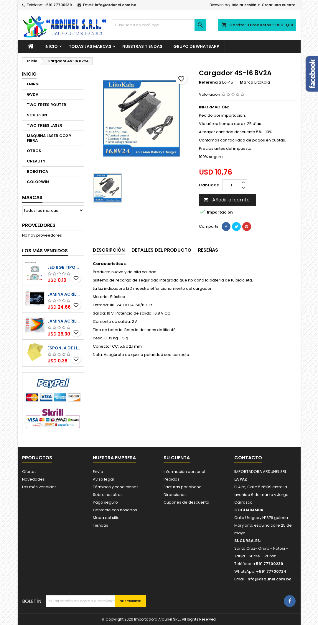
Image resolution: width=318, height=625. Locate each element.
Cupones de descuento (186, 502)
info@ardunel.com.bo (115, 4)
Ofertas (29, 471)
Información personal (184, 471)
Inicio (51, 46)
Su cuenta (177, 457)
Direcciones (175, 494)
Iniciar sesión (244, 4)
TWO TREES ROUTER (46, 105)
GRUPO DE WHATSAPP (196, 46)
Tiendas (100, 525)
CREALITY (36, 161)
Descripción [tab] (109, 250)
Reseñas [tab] (208, 250)
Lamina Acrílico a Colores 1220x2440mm (64, 321)
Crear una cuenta (279, 4)
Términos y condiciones (116, 487)
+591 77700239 (58, 4)
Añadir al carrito (226, 199)
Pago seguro (105, 502)
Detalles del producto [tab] (161, 250)
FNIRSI (33, 84)
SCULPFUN (37, 115)
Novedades (33, 479)
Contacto (248, 457)
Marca (246, 82)
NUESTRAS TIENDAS (142, 46)
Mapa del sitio (106, 517)
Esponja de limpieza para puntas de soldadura (64, 348)
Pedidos (171, 479)
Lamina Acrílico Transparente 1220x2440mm (64, 294)
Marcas (32, 197)
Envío (98, 471)
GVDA (32, 94)
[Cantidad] (231, 185)
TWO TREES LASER (44, 125)
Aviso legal (103, 479)
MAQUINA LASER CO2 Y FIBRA (49, 138)
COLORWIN (38, 182)
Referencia (210, 82)
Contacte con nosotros (115, 510)
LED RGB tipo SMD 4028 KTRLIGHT (64, 267)
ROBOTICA (37, 171)
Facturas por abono (183, 487)
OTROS (34, 151)
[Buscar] (159, 25)
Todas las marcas (90, 46)
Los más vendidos (45, 250)
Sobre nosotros (108, 494)
